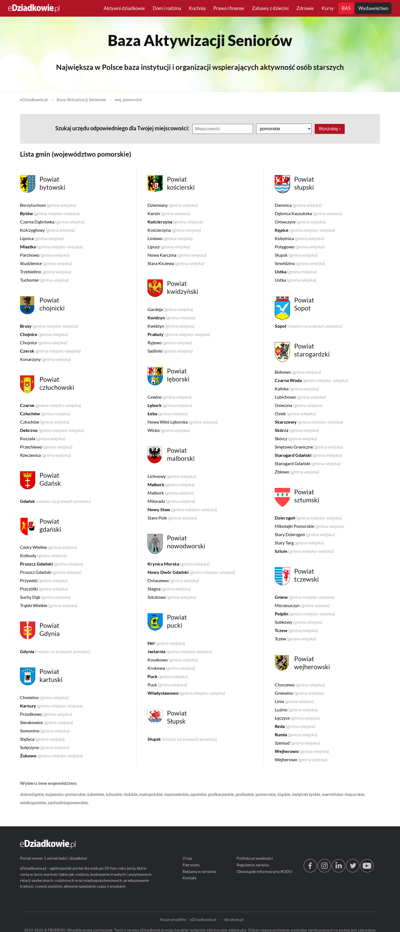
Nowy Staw (182, 509)
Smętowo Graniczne (309, 446)
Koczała (43, 438)
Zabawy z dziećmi (270, 8)
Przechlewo (46, 446)
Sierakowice (46, 722)
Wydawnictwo (373, 8)
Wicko (169, 430)
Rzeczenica (45, 455)
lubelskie (95, 794)
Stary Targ (299, 542)
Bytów (50, 213)
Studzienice (46, 263)
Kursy (328, 8)
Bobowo (298, 372)
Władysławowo (186, 693)
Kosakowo (173, 659)
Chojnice (44, 334)
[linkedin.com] (338, 870)
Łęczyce (297, 717)
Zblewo (297, 471)
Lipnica (42, 238)
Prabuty (179, 334)
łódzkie (131, 794)
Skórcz (297, 430)
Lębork (170, 405)
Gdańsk (55, 501)
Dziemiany (173, 205)
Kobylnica (299, 238)
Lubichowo (300, 396)
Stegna (169, 588)
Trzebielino (45, 271)
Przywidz (44, 580)
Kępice (305, 230)
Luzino (296, 709)
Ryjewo (170, 342)
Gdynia (55, 651)
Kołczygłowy (47, 230)
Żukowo (51, 755)
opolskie (198, 794)
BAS (346, 8)
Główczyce (300, 221)
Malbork (171, 484)
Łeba (168, 413)
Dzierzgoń (308, 517)
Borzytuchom (48, 205)
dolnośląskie (32, 794)
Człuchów (45, 413)
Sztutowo (172, 597)
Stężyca (42, 739)
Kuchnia (197, 8)
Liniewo (170, 238)
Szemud (297, 742)
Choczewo (300, 684)
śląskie (284, 794)
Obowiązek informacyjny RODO (264, 871)
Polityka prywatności (255, 858)
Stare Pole (172, 517)
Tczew (296, 630)
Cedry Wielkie (48, 547)
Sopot (308, 326)
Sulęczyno (44, 747)
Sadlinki (170, 350)
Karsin (169, 213)
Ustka (296, 271)
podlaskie (245, 794)
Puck (168, 676)
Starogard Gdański (308, 455)
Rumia (296, 734)
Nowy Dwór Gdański (191, 572)
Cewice (170, 396)
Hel (166, 643)
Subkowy (298, 622)
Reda (295, 726)
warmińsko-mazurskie (343, 794)
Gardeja (170, 309)
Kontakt (189, 877)
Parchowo (45, 255)
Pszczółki (44, 588)
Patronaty (191, 864)
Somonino (45, 730)
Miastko (51, 246)
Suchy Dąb (45, 597)
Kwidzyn (172, 317)
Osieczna (298, 405)
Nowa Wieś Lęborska (183, 421)
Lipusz (169, 246)
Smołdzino (300, 263)
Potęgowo (300, 246)
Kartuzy (51, 705)
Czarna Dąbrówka (52, 221)
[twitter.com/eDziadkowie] (352, 870)
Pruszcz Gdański (51, 563)
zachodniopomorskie (68, 802)
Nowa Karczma (177, 255)
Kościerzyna (175, 221)
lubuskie (114, 794)
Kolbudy (43, 555)
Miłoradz (171, 501)
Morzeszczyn (302, 605)
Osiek (295, 413)
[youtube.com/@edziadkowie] (367, 870)
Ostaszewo (173, 580)
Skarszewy (309, 421)
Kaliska (297, 388)
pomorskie (266, 794)
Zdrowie (305, 8)
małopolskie (150, 794)
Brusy (49, 326)
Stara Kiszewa (176, 263)
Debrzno (52, 430)
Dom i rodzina (167, 8)
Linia (294, 701)
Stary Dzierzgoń (305, 534)
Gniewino (299, 693)
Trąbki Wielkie (49, 605)
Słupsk (182, 739)
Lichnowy (172, 476)
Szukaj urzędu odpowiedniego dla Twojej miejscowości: (122, 128)
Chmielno (44, 697)
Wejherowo (302, 751)
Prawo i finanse (228, 8)
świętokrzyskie (306, 794)
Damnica (298, 205)
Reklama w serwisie (199, 871)
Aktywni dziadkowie (124, 8)
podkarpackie (221, 794)
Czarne (50, 405)
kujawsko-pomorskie (66, 794)
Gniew (304, 597)
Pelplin (305, 613)
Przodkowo (46, 714)
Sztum (304, 551)
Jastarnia (180, 651)
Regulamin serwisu (253, 864)
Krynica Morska (179, 563)
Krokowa (171, 668)
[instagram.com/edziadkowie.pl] (324, 870)
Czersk (50, 350)
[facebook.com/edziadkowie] (310, 870)
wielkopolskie (33, 802)
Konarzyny (45, 359)
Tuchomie (44, 279)
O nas (187, 858)
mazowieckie (176, 794)
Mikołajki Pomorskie (309, 526)
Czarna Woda (311, 380)
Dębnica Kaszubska (308, 213)
